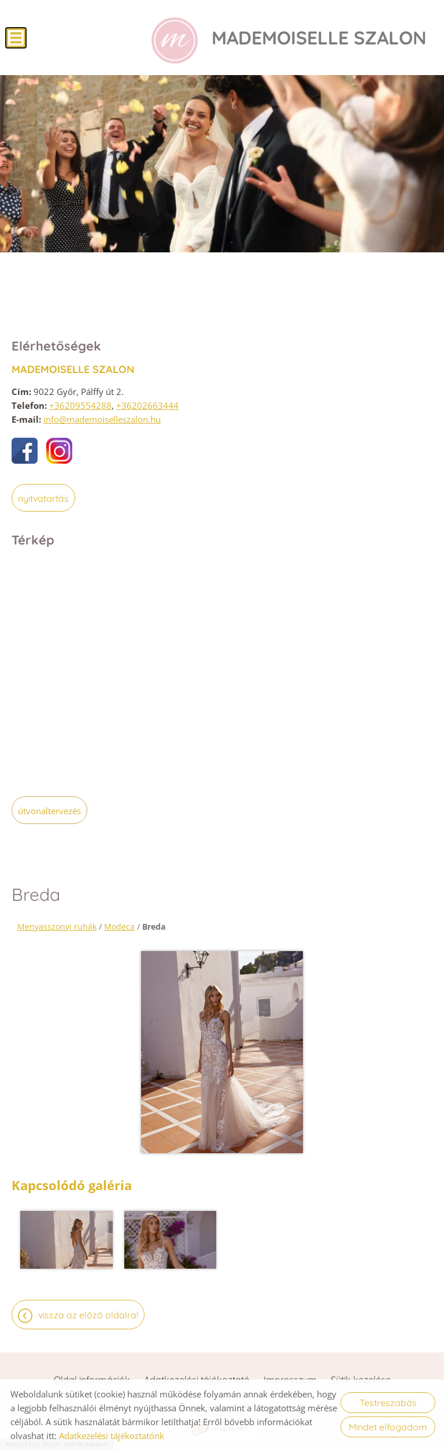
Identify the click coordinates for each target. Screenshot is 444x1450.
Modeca (119, 926)
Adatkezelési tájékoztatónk (111, 1435)
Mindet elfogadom (388, 1427)
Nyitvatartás (43, 498)
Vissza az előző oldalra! (88, 1315)
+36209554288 (80, 405)
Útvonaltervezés (49, 811)
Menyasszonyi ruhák (57, 926)
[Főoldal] (174, 40)
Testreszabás (388, 1402)
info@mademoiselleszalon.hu (102, 419)
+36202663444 (147, 405)
